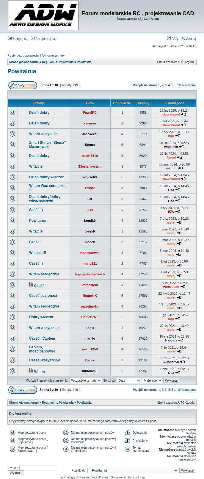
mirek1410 (90, 155)
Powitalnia (84, 62)
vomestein (90, 285)
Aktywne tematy (53, 55)
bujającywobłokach (90, 274)
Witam (39, 372)
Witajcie (36, 166)
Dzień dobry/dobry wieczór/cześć (44, 199)
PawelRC (90, 112)
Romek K (90, 295)
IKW (90, 210)
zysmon (90, 123)
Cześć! (35, 242)
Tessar (90, 188)
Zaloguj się (18, 38)
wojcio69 (171, 147)
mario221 (90, 263)
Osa (171, 190)
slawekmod (171, 114)
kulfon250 (171, 362)
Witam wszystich (43, 134)
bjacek (90, 242)
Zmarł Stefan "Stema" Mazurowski (47, 145)
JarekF (89, 231)
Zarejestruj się (43, 38)
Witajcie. (36, 231)
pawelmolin (90, 306)
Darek (90, 360)
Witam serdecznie (44, 274)
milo (171, 254)
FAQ (172, 38)
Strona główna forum (24, 62)
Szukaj (189, 38)
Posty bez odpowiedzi (23, 55)
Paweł (171, 157)
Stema (90, 144)
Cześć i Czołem (42, 338)
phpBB (94, 477)
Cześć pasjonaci (43, 296)
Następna (189, 85)
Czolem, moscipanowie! (42, 349)
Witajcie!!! (37, 253)
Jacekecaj (90, 134)
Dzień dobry (39, 112)
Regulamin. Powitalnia (57, 62)
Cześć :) (36, 210)
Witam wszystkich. (45, 328)
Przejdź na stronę (145, 85)
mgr (171, 136)
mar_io (171, 168)
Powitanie (37, 221)
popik (89, 328)
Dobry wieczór (41, 317)
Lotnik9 (89, 220)
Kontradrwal (89, 253)
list (89, 199)
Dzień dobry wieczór (46, 177)
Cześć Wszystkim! (44, 360)
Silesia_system (90, 166)
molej (171, 222)
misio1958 (90, 349)
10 (179, 85)
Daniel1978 (89, 317)
